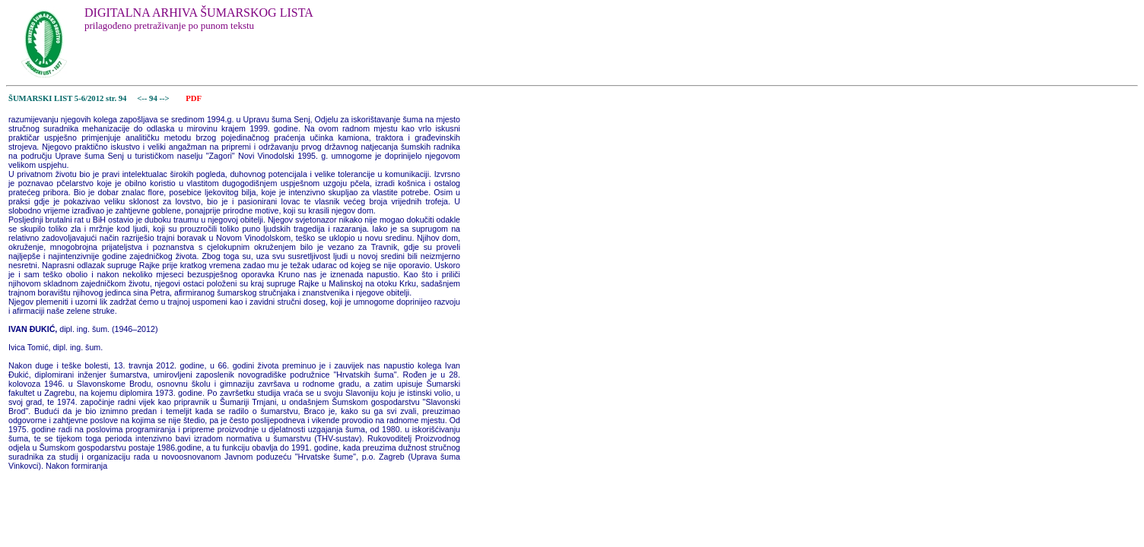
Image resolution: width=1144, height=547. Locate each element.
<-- (142, 98)
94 (154, 98)
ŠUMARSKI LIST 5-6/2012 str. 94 (67, 98)
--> (165, 98)
